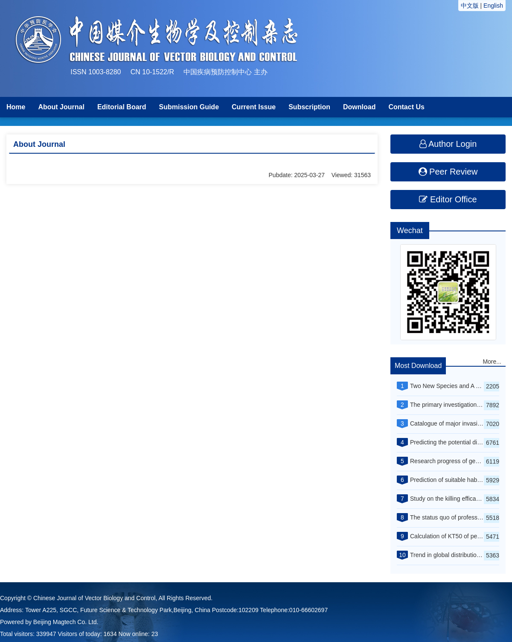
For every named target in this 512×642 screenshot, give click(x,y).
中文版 (470, 5)
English (493, 5)
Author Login (448, 144)
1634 (110, 633)
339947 (46, 633)
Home (15, 107)
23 (154, 633)
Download (359, 107)
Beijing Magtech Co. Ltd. (66, 622)
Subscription (309, 107)
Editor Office (448, 199)
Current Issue (254, 107)
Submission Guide (189, 107)
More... (492, 361)
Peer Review (448, 171)
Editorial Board (121, 107)
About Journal (61, 107)
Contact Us (406, 107)
